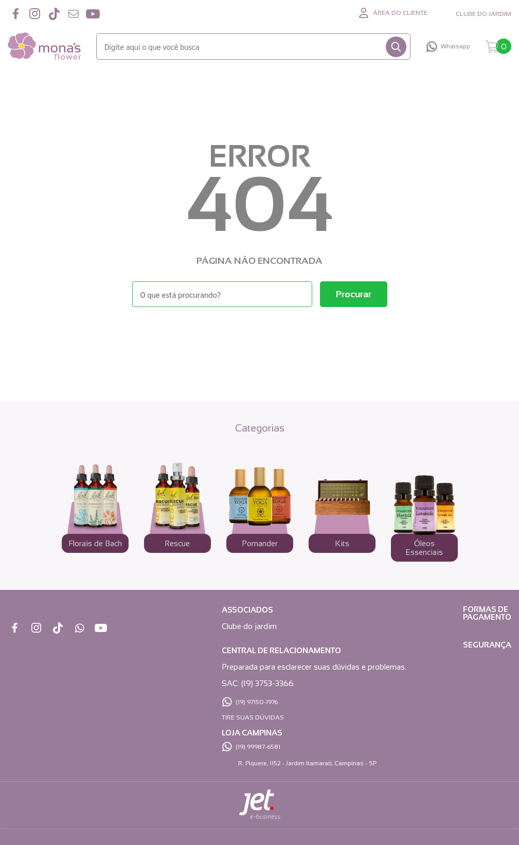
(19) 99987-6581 (258, 746)
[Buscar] (396, 47)
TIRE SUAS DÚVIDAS (253, 717)
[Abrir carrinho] (498, 46)
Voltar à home (260, 335)
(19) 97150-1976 (257, 702)
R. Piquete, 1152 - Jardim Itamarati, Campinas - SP (307, 763)
